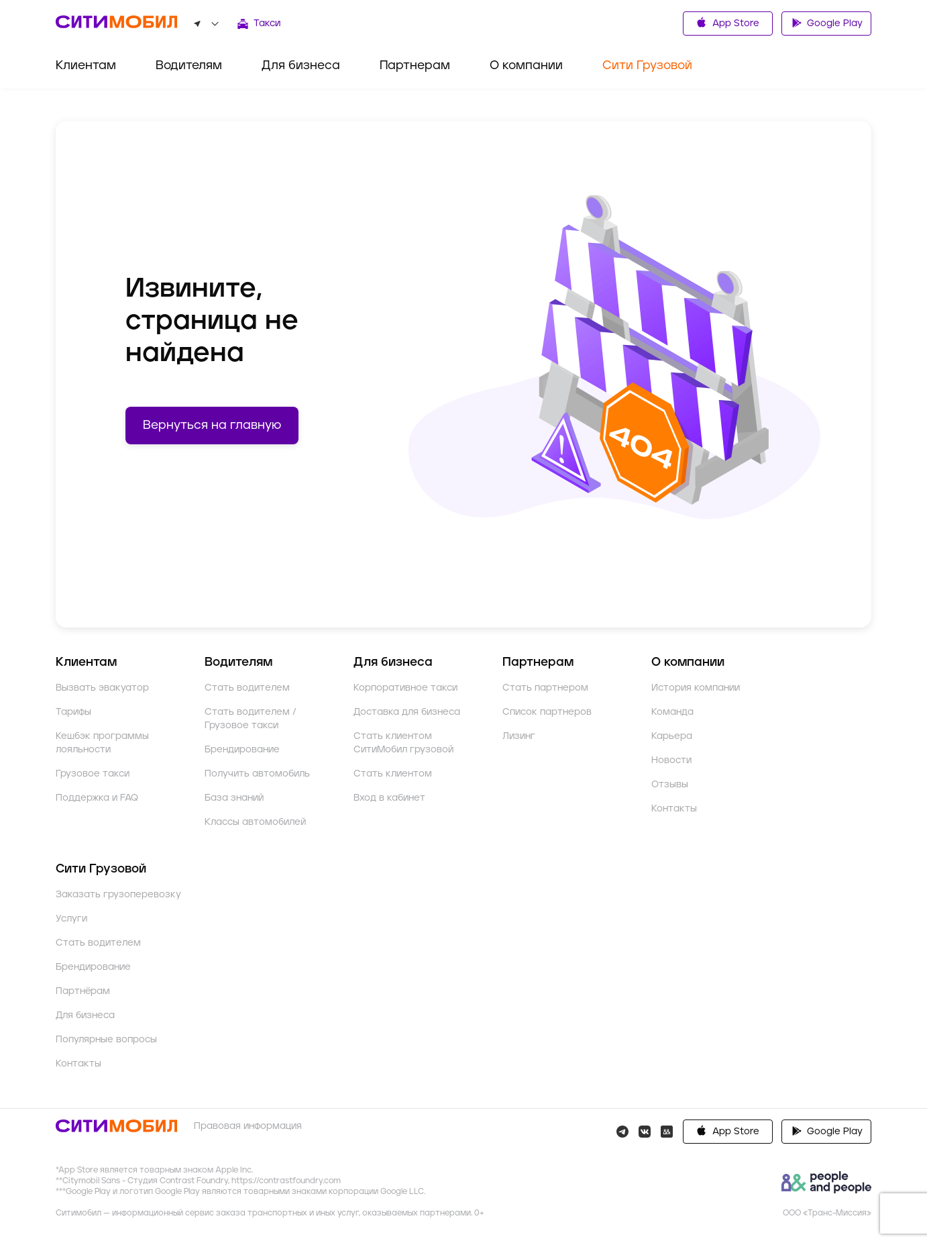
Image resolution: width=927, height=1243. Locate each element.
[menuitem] (86, 70)
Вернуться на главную (212, 425)
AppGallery (826, 1145)
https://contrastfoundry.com (286, 1194)
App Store (727, 22)
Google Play (827, 22)
